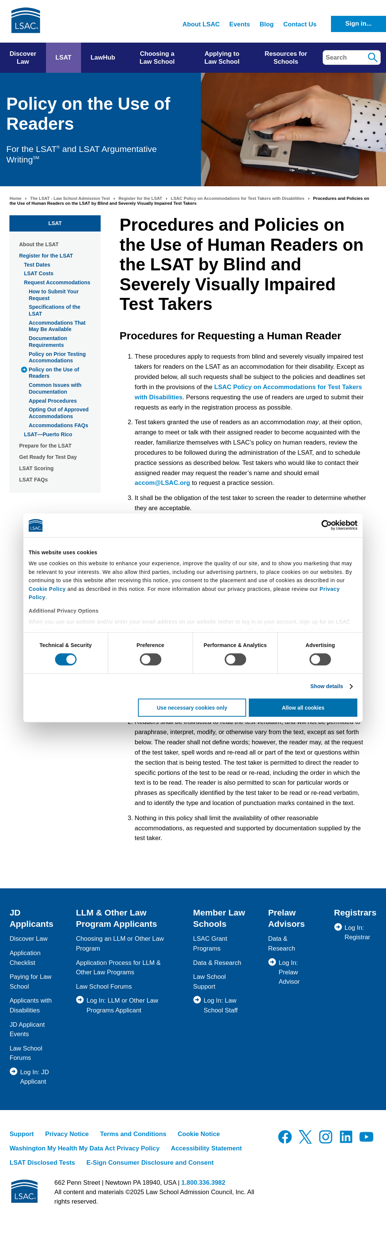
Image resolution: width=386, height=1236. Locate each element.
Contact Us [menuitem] (300, 24)
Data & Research (217, 962)
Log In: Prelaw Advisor (289, 972)
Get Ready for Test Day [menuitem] (48, 457)
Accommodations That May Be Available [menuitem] (57, 326)
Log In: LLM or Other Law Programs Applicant (122, 1005)
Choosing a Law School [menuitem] (157, 57)
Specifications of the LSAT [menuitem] (54, 310)
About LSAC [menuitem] (201, 24)
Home (15, 198)
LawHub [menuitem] (102, 57)
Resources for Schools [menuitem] (286, 57)
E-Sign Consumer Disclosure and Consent (150, 1162)
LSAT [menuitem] (63, 57)
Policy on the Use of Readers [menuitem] (54, 373)
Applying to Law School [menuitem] (221, 57)
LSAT (55, 223)
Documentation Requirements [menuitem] (48, 341)
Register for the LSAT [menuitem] (46, 256)
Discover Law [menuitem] (22, 57)
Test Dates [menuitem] (37, 265)
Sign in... (358, 23)
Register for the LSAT (140, 198)
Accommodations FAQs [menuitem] (58, 425)
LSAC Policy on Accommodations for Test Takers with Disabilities (238, 198)
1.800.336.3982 (203, 1182)
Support (21, 1134)
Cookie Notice (199, 1134)
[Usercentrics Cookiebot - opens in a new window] (324, 525)
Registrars (355, 912)
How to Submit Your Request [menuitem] (53, 294)
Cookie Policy (47, 589)
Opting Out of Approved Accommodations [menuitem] (59, 412)
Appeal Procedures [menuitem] (53, 401)
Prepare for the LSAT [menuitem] (45, 446)
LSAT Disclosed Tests (42, 1162)
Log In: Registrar (357, 932)
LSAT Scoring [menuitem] (36, 468)
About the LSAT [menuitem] (39, 244)
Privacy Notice (67, 1134)
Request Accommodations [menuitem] (57, 282)
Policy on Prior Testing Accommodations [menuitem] (57, 357)
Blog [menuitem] (267, 24)
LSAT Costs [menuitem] (38, 273)
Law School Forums (104, 986)
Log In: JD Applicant (34, 1077)
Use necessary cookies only (192, 708)
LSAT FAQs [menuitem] (33, 480)
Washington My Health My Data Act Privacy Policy (84, 1148)
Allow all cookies (303, 708)
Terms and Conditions (133, 1134)
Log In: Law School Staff (220, 1005)
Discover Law (28, 938)
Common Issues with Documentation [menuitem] (55, 388)
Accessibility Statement (206, 1148)
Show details (326, 686)
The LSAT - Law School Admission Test (70, 198)
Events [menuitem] (239, 24)
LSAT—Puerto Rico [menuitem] (48, 434)
